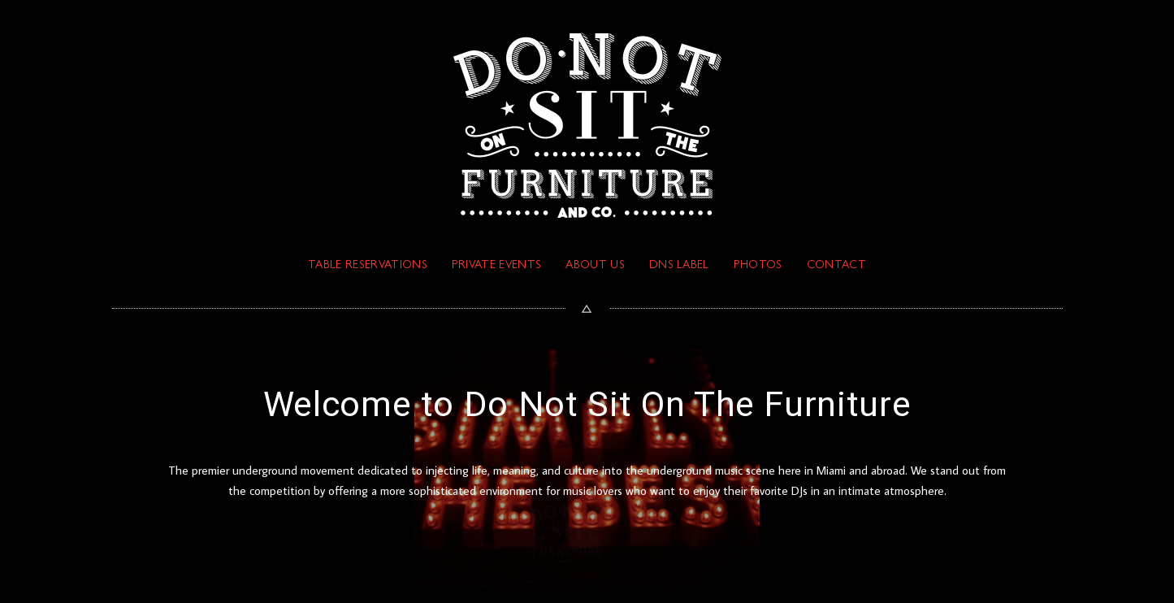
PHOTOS (758, 265)
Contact (836, 265)
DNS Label (679, 265)
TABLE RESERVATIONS (367, 265)
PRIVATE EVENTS (496, 265)
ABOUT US (595, 265)
